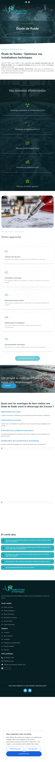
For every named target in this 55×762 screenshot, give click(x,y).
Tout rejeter (32, 749)
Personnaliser (15, 749)
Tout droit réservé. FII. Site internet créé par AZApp (27, 686)
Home (22, 33)
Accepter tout (24, 754)
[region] (24, 744)
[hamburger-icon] (51, 10)
